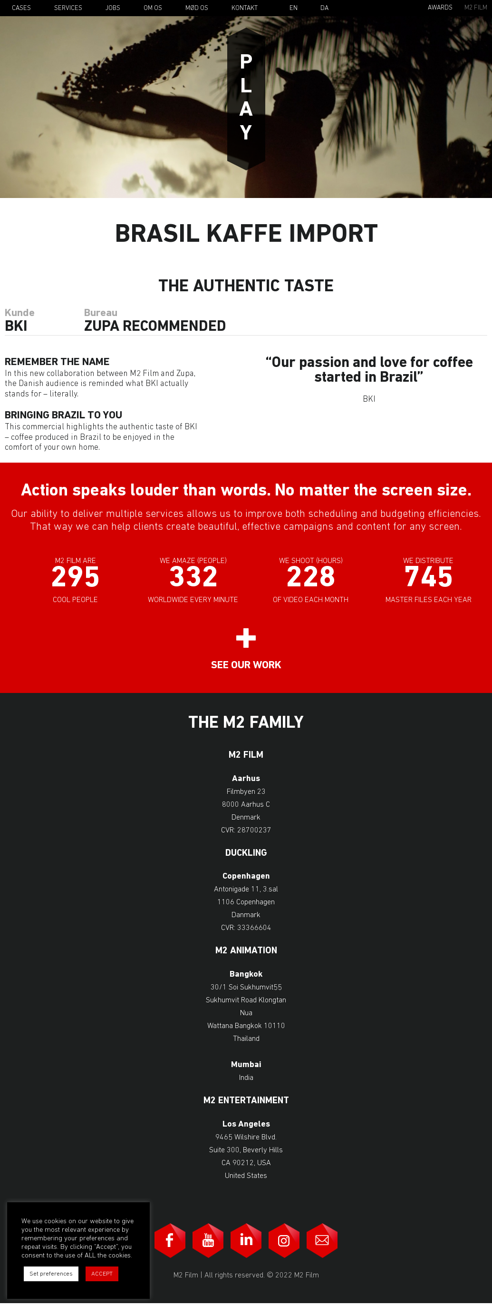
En (293, 8)
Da (324, 8)
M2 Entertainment (246, 1103)
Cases (21, 8)
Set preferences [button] (51, 1274)
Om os (153, 8)
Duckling (246, 856)
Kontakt (245, 8)
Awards (440, 7)
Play (246, 99)
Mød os (196, 8)
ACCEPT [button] (102, 1274)
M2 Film (475, 7)
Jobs (113, 8)
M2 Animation (246, 953)
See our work (246, 668)
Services (68, 8)
